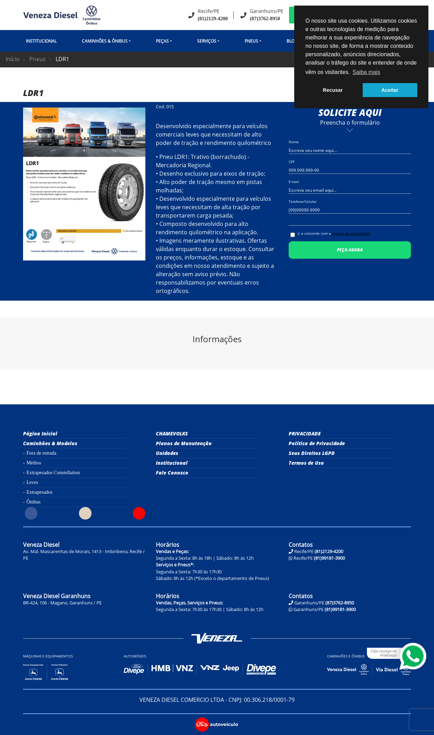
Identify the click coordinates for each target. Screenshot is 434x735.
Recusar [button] (333, 90)
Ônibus (34, 502)
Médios (34, 462)
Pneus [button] (251, 41)
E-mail (294, 181)
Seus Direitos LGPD (312, 453)
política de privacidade (351, 233)
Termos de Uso (306, 463)
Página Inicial (40, 433)
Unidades (167, 453)
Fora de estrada (42, 453)
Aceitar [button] (389, 90)
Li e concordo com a (333, 233)
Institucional (41, 41)
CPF (292, 161)
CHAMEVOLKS (172, 433)
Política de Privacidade (317, 443)
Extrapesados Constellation (53, 472)
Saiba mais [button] (366, 72)
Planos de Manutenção (184, 443)
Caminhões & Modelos (50, 443)
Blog (292, 41)
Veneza (217, 638)
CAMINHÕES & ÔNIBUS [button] (105, 41)
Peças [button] (162, 41)
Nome (294, 141)
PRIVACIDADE (305, 433)
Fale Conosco (172, 472)
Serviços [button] (206, 41)
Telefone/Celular (303, 201)
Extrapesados (40, 492)
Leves (32, 482)
